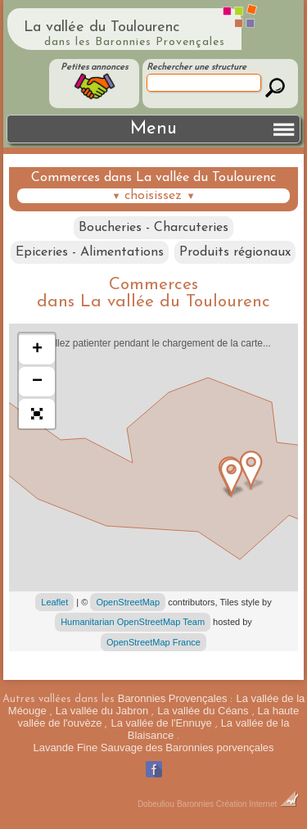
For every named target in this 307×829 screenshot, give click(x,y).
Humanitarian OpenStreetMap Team (133, 622)
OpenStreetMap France (153, 642)
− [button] (37, 381)
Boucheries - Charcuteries (153, 227)
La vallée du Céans (202, 710)
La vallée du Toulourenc (101, 27)
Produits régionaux (235, 252)
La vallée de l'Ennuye (161, 723)
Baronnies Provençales (173, 698)
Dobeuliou (156, 804)
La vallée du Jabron (102, 710)
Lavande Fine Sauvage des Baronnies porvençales (153, 747)
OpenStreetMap (128, 602)
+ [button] (37, 349)
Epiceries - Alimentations (90, 252)
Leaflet (54, 602)
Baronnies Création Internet (238, 804)
